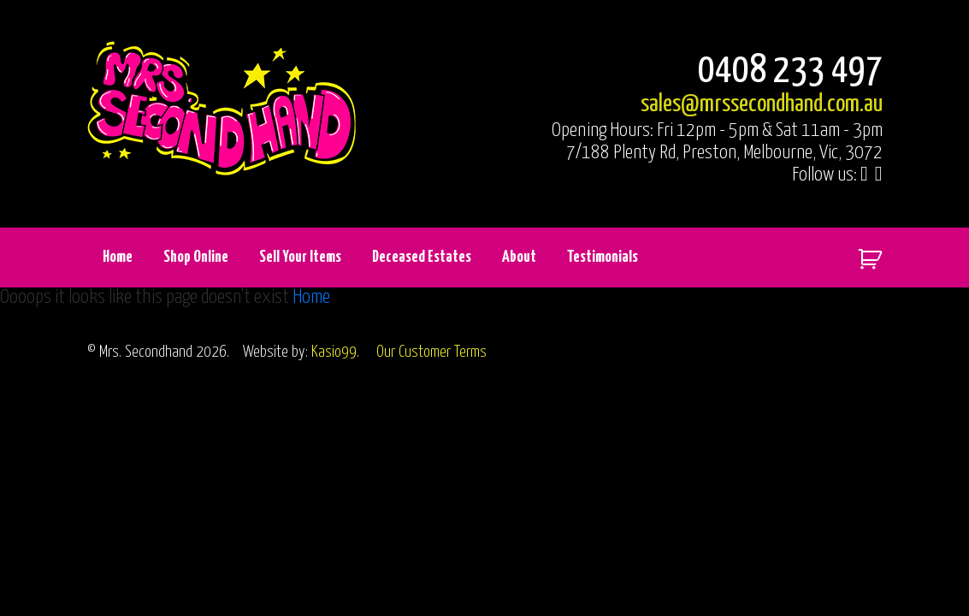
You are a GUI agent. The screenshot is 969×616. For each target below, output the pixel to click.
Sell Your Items (300, 257)
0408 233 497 (790, 71)
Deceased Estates (421, 257)
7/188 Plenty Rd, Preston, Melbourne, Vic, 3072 (724, 153)
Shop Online (195, 257)
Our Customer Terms (431, 352)
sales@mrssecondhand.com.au (762, 104)
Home (118, 257)
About (519, 257)
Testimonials (602, 257)
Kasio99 (334, 352)
